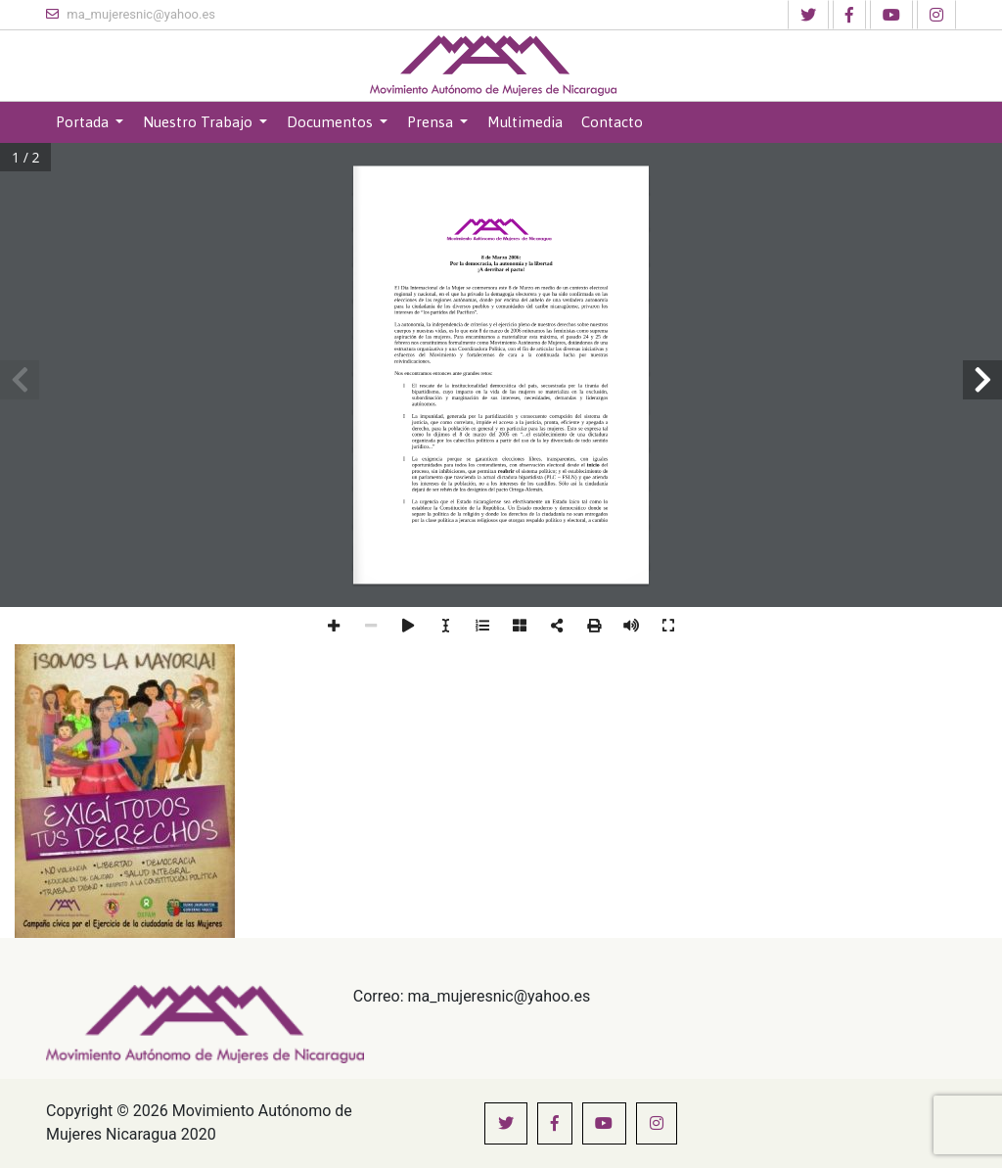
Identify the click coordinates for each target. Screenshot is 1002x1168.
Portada (84, 122)
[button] (808, 14)
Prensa (432, 122)
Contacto (612, 122)
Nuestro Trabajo (199, 122)
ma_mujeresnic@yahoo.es (130, 14)
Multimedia (525, 122)
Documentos (332, 122)
